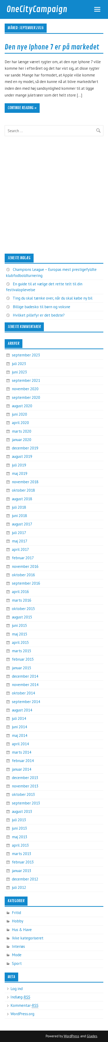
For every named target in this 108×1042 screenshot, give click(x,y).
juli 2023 (19, 363)
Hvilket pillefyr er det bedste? (39, 315)
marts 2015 (21, 650)
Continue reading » (22, 108)
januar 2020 (21, 439)
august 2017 (22, 524)
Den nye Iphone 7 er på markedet (52, 47)
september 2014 (26, 701)
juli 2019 (19, 465)
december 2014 (25, 676)
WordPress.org (22, 1013)
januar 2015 (21, 667)
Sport (17, 963)
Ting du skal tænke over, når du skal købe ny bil (52, 298)
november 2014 (25, 684)
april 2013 (20, 845)
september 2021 (26, 380)
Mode (16, 954)
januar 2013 (21, 870)
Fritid (16, 912)
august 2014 (22, 710)
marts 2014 (21, 752)
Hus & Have (22, 929)
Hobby (17, 921)
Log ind (16, 988)
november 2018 (25, 481)
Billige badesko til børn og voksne (41, 306)
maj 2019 (19, 473)
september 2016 (26, 583)
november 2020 (25, 388)
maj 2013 (19, 836)
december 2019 (25, 448)
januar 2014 (21, 769)
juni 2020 (19, 414)
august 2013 (22, 811)
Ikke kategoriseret (27, 938)
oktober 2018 (23, 490)
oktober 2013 (23, 794)
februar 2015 (23, 659)
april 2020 (20, 422)
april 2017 (20, 549)
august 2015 (22, 617)
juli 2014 (19, 718)
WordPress (71, 1036)
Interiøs (18, 946)
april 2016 (20, 591)
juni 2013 (19, 828)
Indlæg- (20, 997)
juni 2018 (19, 515)
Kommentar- (24, 1005)
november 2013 (25, 786)
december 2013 (25, 777)
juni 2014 (19, 726)
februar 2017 (23, 557)
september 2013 (26, 803)
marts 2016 (21, 600)
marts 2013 (21, 853)
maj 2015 (19, 634)
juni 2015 (19, 625)
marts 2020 (21, 431)
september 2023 (26, 355)
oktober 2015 (23, 608)
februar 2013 (23, 862)
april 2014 (20, 743)
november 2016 (25, 566)
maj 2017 (19, 541)
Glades (92, 1036)
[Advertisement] (54, 195)
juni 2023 (19, 372)
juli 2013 (19, 819)
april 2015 (20, 642)
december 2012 (25, 879)
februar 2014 (23, 760)
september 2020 (26, 397)
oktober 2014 (23, 693)
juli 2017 (19, 532)
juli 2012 (19, 887)
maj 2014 (19, 735)
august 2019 (22, 456)
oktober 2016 (23, 574)
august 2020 (22, 405)
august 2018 (22, 498)
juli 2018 (19, 507)
